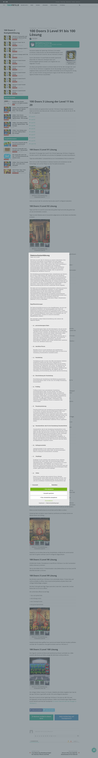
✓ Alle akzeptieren (49, 489)
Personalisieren (49, 500)
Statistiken (53, 485)
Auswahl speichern (49, 493)
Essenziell (34, 485)
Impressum (41, 503)
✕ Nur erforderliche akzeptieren (48, 497)
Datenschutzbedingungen (52, 503)
